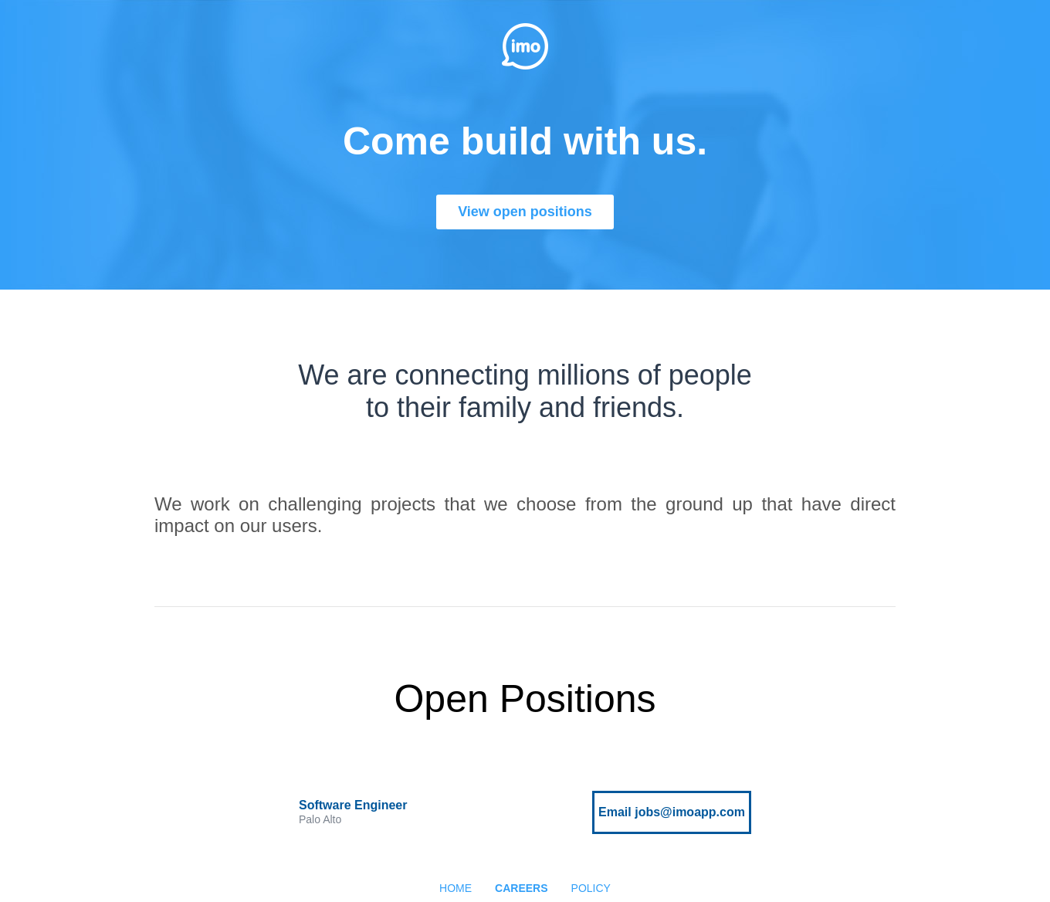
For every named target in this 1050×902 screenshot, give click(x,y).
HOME (455, 888)
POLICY (591, 888)
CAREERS (521, 888)
